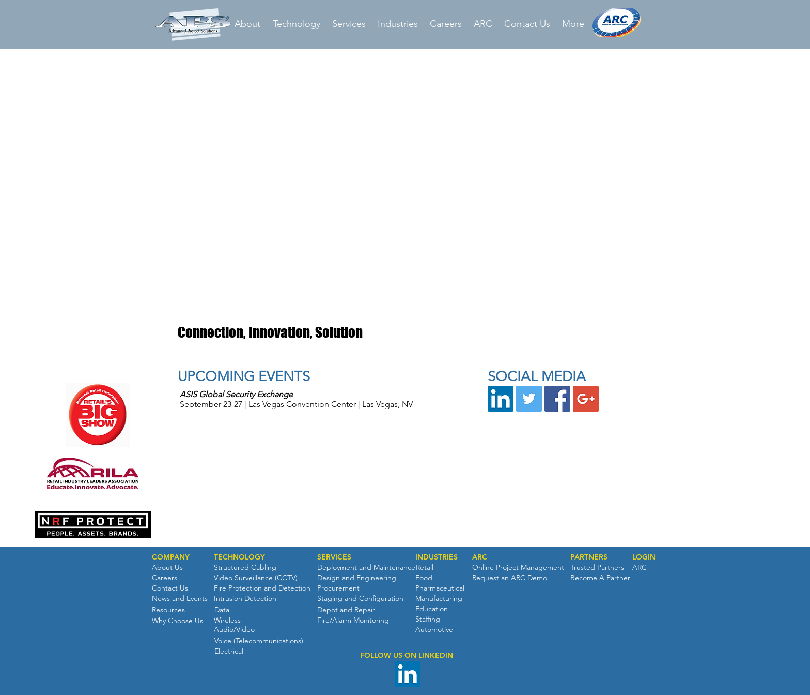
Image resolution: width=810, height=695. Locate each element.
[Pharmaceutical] (439, 588)
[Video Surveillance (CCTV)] (256, 578)
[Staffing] (427, 619)
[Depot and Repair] (346, 610)
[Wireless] (227, 620)
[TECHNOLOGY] (239, 557)
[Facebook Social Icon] (557, 399)
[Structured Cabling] (245, 568)
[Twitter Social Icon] (529, 399)
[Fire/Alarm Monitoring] (353, 620)
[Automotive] (434, 630)
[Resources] (168, 610)
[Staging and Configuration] (360, 599)
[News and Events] (180, 599)
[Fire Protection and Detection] (262, 588)
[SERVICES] (334, 557)
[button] (403, 519)
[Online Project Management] (518, 568)
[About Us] (167, 568)
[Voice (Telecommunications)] (259, 641)
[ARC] (479, 557)
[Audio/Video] (234, 630)
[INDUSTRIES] (436, 557)
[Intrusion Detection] (245, 599)
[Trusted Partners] (597, 568)
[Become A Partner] (600, 578)
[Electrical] (228, 651)
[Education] (431, 609)
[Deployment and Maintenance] (366, 568)
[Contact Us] (170, 588)
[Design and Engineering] (356, 578)
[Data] (221, 610)
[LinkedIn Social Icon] (500, 399)
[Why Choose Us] (177, 621)
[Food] (423, 578)
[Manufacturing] (438, 599)
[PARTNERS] (589, 557)
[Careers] (164, 578)
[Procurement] (338, 588)
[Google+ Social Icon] (586, 399)
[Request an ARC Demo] (509, 578)
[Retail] (424, 568)
